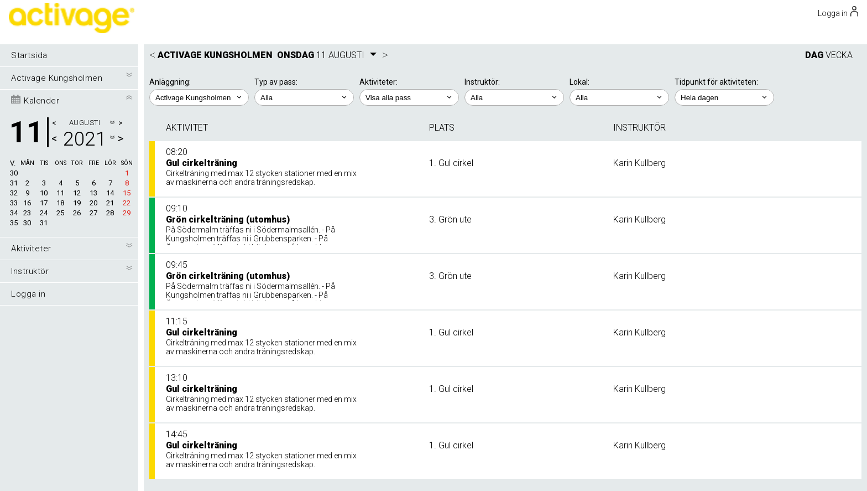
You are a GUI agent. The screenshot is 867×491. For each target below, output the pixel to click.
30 (14, 173)
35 (14, 223)
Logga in (28, 294)
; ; (304, 97)
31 (14, 183)
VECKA (839, 55)
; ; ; (619, 97)
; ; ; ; (409, 97)
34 (14, 213)
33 (14, 203)
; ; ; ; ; (724, 97)
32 (14, 193)
